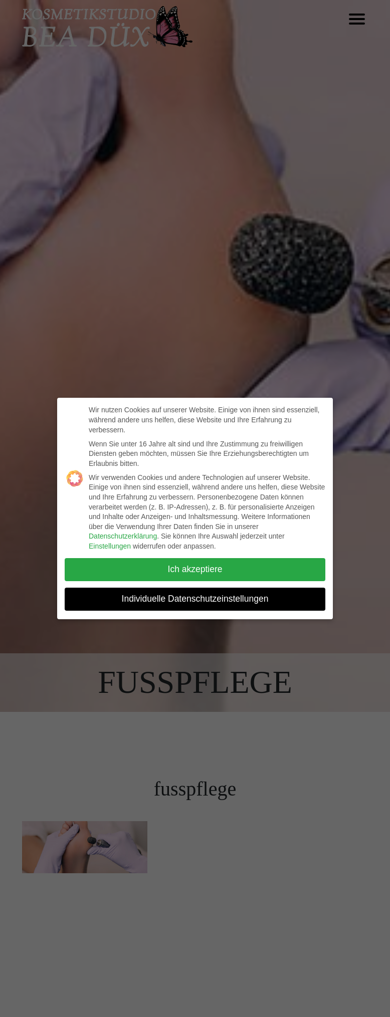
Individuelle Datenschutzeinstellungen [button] (195, 599)
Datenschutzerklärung (123, 536)
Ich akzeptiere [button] (195, 569)
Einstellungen (110, 546)
